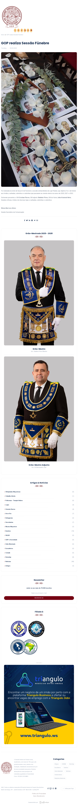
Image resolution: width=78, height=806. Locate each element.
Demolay (8, 557)
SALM (7, 535)
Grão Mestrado (10, 544)
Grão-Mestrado (59, 771)
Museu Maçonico (11, 526)
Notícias (68, 771)
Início (2, 34)
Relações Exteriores (60, 778)
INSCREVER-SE (39, 598)
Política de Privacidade (39, 793)
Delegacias (9, 518)
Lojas (7, 505)
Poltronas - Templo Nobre (14, 500)
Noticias (8, 561)
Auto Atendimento (39, 796)
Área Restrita (10, 30)
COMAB (64, 764)
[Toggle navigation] (39, 2)
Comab (7, 553)
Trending (3, 48)
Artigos (7, 566)
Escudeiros (9, 548)
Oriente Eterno (10, 509)
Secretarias (9, 522)
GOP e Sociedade (11, 540)
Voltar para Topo (68, 788)
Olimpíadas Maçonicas (12, 492)
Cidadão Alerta (10, 496)
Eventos (4, 30)
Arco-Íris (8, 513)
